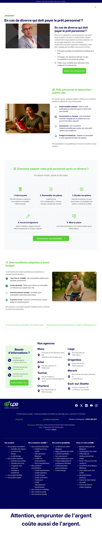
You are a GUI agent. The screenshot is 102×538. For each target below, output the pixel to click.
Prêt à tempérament (42, 463)
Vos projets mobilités (15, 458)
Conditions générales (51, 419)
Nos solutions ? (37, 443)
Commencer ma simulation (51, 238)
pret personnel (9, 15)
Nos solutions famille (39, 494)
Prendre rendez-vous (19, 383)
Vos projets (9, 443)
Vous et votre (85, 443)
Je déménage (16, 456)
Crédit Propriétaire (62, 454)
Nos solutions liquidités (40, 447)
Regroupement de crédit (64, 451)
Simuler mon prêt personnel (74, 71)
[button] (95, 7)
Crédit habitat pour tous (64, 458)
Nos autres (61, 443)
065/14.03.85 (18, 376)
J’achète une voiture (18, 461)
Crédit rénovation (41, 478)
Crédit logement (41, 473)
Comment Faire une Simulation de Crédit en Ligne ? (25, 326)
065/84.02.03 (18, 369)
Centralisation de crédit (88, 451)
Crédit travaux (40, 475)
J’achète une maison (18, 449)
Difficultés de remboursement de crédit (86, 456)
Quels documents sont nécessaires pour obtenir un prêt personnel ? (71, 325)
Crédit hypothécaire (42, 470)
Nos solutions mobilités (40, 489)
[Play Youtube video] (28, 36)
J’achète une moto (17, 463)
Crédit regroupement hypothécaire (40, 484)
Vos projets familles (15, 475)
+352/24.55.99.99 (19, 362)
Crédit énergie (60, 470)
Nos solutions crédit (38, 492)
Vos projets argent (14, 478)
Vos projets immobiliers (16, 447)
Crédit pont (39, 480)
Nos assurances (61, 456)
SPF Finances (31, 425)
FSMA (40, 427)
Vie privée (19, 419)
